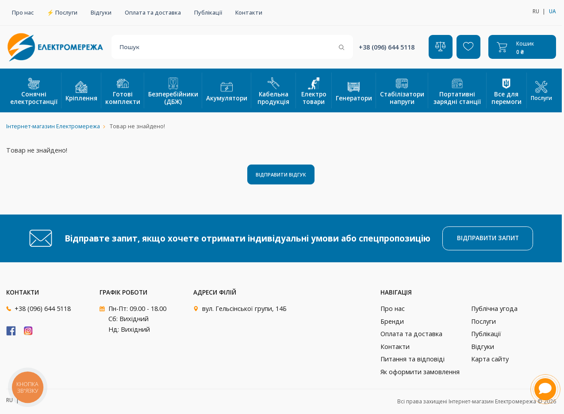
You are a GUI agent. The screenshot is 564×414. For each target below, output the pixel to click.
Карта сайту (490, 359)
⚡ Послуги (62, 12)
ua (552, 11)
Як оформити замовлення (420, 372)
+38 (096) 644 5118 (386, 47)
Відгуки (101, 12)
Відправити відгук (281, 174)
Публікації (208, 12)
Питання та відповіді (412, 359)
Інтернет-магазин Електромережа (53, 126)
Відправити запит (488, 238)
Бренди (392, 321)
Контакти (248, 12)
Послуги (541, 91)
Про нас (23, 12)
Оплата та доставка (153, 12)
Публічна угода (494, 308)
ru (536, 11)
